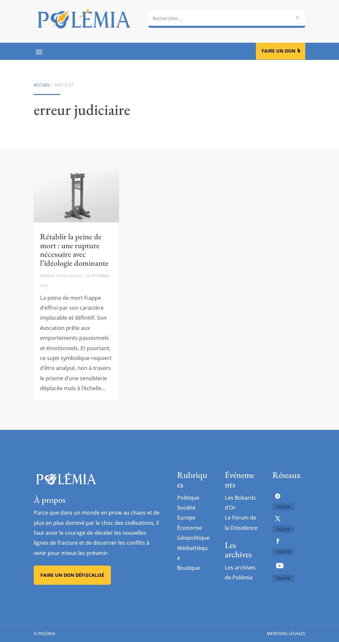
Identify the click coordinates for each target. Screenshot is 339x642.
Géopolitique (193, 537)
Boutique (188, 568)
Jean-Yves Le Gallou (64, 275)
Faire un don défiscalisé (72, 575)
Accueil (42, 85)
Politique (188, 497)
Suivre (283, 506)
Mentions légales (286, 633)
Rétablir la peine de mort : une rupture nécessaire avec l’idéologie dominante (74, 249)
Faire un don (278, 51)
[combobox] (226, 18)
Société (186, 507)
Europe (186, 517)
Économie (189, 527)
